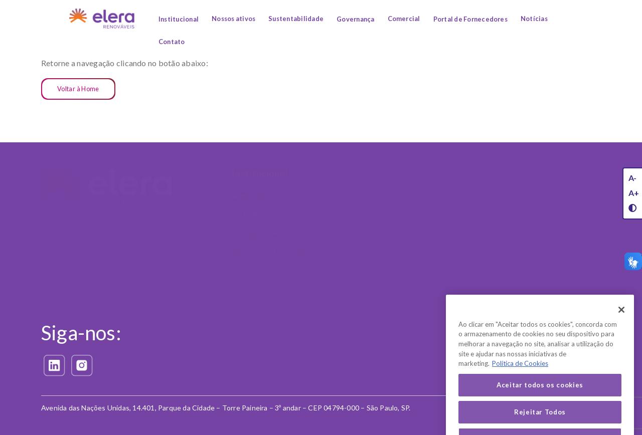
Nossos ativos (233, 19)
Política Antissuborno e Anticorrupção (555, 229)
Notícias (534, 19)
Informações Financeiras (271, 251)
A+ (633, 192)
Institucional (178, 19)
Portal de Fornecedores (470, 19)
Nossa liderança (543, 290)
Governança (355, 19)
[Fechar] (621, 321)
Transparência (255, 232)
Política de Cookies (358, 379)
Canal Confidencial (548, 253)
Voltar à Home (78, 89)
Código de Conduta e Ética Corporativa (552, 200)
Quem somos (253, 195)
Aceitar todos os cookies (540, 396)
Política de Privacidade (363, 361)
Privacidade (353, 309)
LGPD (527, 272)
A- (632, 177)
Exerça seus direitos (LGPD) (359, 337)
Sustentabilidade (296, 19)
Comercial (404, 19)
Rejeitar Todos (540, 423)
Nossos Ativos (359, 173)
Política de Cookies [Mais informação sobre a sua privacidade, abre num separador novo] (520, 375)
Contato (171, 42)
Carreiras (246, 213)
